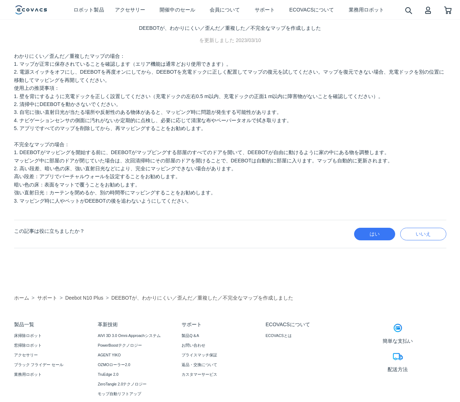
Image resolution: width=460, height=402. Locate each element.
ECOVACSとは (278, 335)
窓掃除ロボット (28, 345)
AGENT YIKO (109, 355)
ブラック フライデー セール (39, 364)
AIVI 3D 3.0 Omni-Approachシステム (129, 335)
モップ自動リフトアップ (119, 394)
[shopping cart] (448, 10)
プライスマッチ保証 (199, 355)
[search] (408, 10)
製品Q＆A (190, 335)
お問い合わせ (193, 345)
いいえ (423, 234)
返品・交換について (199, 364)
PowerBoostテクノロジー (120, 345)
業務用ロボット (28, 374)
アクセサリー (26, 355)
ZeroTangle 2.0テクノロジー (122, 384)
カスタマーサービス (199, 374)
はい (375, 234)
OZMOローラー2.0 (114, 364)
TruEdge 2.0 (108, 374)
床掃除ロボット (28, 335)
